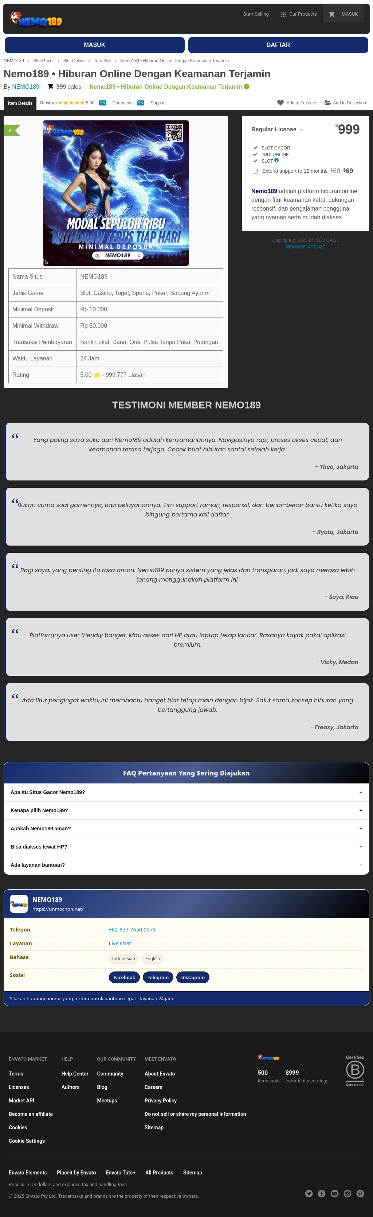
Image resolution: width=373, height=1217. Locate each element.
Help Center (75, 1074)
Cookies (18, 1127)
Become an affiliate (31, 1114)
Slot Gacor (43, 60)
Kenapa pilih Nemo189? (39, 810)
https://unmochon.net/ (58, 909)
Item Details (20, 103)
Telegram (158, 977)
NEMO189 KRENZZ (305, 247)
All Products (159, 1173)
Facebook (125, 977)
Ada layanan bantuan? (38, 865)
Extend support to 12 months (307, 171)
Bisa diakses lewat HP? (39, 847)
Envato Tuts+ (121, 1173)
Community (110, 1074)
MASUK (95, 45)
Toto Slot (102, 60)
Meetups (107, 1101)
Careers (153, 1087)
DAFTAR (278, 45)
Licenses (19, 1087)
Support (158, 102)
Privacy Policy (161, 1101)
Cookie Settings (27, 1141)
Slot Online (74, 60)
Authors (71, 1087)
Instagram (193, 977)
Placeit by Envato (76, 1173)
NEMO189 (14, 60)
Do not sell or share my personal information (195, 1114)
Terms (16, 1074)
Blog (102, 1087)
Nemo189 (264, 191)
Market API (21, 1101)
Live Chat (120, 943)
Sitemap (154, 1127)
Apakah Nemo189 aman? (41, 828)
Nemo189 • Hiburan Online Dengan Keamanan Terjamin (174, 60)
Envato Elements (28, 1173)
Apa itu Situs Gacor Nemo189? (48, 792)
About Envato (160, 1074)
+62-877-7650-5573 (132, 929)
